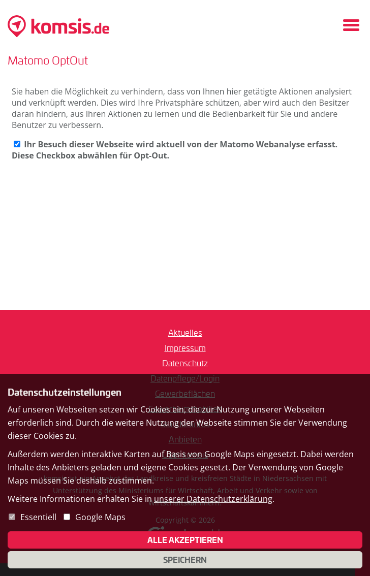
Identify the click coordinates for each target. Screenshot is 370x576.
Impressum (185, 348)
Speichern (185, 560)
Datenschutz (185, 363)
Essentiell (38, 517)
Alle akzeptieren (185, 540)
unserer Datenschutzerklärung (213, 498)
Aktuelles (185, 332)
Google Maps (100, 517)
